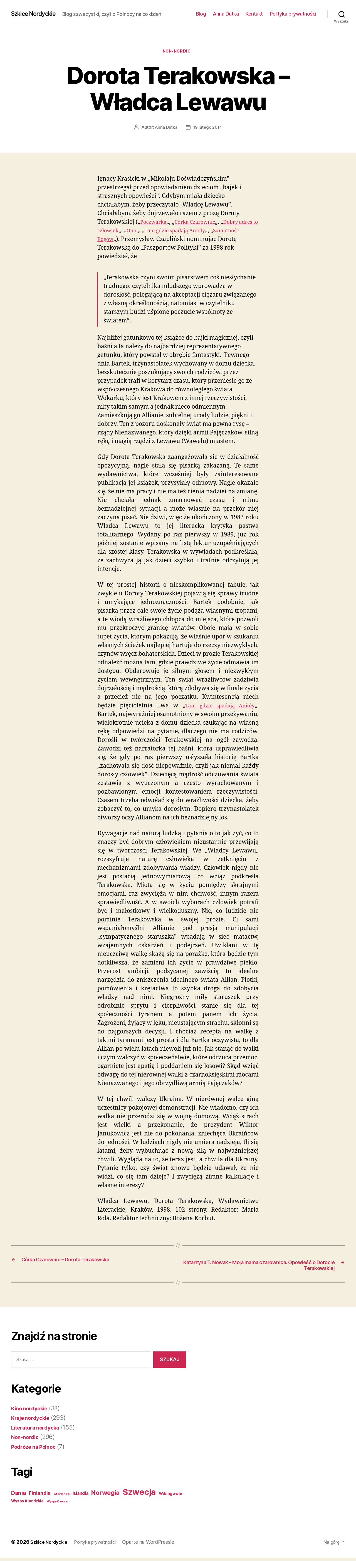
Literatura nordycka (38, 1430)
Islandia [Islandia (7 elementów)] (80, 1496)
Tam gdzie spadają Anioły (207, 232)
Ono (159, 232)
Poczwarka (155, 223)
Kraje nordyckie (33, 1421)
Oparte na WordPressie (158, 1545)
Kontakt (254, 14)
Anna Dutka (226, 14)
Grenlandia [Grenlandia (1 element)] (62, 1497)
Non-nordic (178, 52)
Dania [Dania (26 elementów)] (18, 1496)
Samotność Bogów (125, 241)
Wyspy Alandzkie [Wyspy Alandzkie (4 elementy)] (27, 1504)
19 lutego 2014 (208, 128)
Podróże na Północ (36, 1449)
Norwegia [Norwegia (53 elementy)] (105, 1496)
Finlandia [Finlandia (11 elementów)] (40, 1496)
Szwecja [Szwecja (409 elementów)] (139, 1495)
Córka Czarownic (202, 223)
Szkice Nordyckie (37, 14)
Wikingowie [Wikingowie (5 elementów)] (170, 1496)
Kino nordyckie (32, 1411)
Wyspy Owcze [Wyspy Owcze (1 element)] (57, 1505)
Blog (201, 14)
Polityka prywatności (293, 14)
